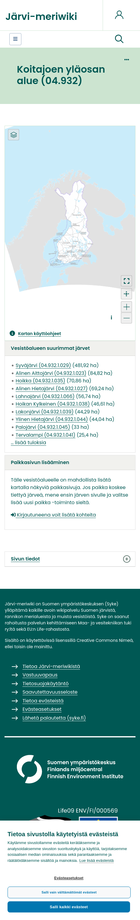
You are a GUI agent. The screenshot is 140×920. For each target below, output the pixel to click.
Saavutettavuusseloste (50, 692)
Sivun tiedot (70, 559)
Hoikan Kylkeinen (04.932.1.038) (53, 403)
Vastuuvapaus (40, 674)
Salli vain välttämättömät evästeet (69, 892)
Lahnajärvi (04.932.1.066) (45, 396)
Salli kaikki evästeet (69, 907)
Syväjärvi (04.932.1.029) (43, 365)
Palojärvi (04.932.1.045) (43, 427)
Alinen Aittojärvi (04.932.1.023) (51, 373)
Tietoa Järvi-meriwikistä (51, 666)
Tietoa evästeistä (43, 700)
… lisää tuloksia (28, 442)
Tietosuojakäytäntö (46, 683)
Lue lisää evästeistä (96, 860)
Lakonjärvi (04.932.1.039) (44, 411)
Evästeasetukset (68, 878)
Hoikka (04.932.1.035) (40, 380)
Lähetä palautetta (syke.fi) (54, 717)
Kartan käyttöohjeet (39, 334)
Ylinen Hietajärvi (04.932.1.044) (52, 419)
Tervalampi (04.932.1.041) (45, 435)
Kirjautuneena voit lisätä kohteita (53, 514)
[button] (119, 39)
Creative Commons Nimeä (104, 640)
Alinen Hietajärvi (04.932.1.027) (52, 388)
